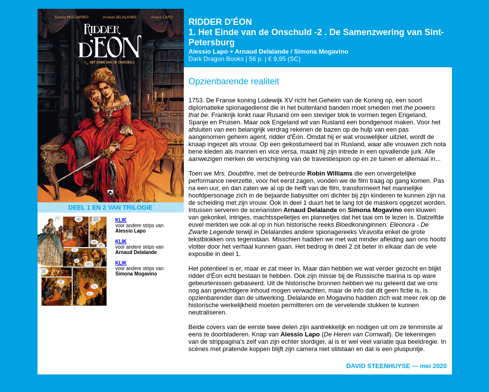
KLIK (121, 220)
